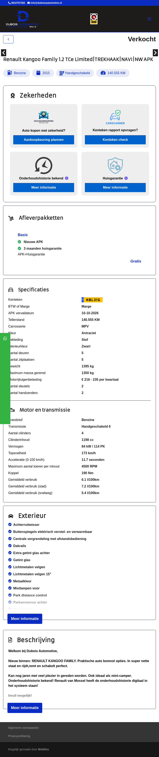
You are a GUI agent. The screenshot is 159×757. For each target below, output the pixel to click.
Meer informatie (43, 187)
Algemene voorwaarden (23, 727)
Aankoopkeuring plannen (44, 139)
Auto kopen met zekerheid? (43, 130)
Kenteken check (115, 139)
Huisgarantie (113, 178)
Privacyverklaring (19, 736)
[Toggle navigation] (149, 19)
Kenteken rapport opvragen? (115, 130)
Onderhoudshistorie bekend (41, 178)
